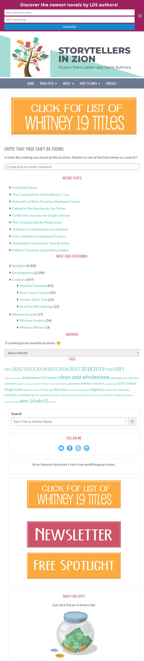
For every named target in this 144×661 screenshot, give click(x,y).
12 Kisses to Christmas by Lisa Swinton (40, 229)
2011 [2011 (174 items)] (8, 369)
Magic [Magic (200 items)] (9, 389)
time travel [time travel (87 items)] (82, 395)
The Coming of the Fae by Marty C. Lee (40, 194)
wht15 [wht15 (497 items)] (42, 401)
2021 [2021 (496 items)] (119, 369)
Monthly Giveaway (33, 286)
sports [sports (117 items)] (35, 395)
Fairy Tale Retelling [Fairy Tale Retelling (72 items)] (59, 383)
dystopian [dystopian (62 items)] (30, 384)
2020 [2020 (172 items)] (109, 369)
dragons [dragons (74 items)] (20, 383)
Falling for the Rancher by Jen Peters (39, 208)
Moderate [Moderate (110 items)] (46, 389)
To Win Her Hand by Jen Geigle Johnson (41, 215)
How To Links (90, 83)
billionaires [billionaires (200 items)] (31, 378)
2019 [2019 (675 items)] (99, 369)
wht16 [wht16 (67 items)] (52, 402)
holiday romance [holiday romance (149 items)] (92, 383)
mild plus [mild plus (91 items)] (27, 389)
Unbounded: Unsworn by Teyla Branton (40, 243)
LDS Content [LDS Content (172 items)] (126, 383)
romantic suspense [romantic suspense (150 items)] (17, 395)
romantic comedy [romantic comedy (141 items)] (117, 389)
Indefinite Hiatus (24, 187)
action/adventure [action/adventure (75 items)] (13, 378)
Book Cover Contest (34, 292)
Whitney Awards (24, 314)
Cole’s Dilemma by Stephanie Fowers (39, 236)
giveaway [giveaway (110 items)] (74, 383)
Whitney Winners (32, 327)
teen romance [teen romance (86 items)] (68, 395)
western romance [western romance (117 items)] (113, 395)
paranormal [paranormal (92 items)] (82, 389)
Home (30, 83)
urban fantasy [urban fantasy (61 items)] (95, 395)
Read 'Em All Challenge (36, 306)
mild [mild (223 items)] (18, 389)
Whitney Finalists (32, 320)
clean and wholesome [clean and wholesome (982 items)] (83, 377)
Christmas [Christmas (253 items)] (49, 377)
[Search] (132, 421)
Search (16, 414)
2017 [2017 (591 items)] (75, 369)
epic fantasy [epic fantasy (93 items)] (42, 383)
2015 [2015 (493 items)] (52, 369)
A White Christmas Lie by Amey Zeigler (40, 250)
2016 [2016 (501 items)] (63, 369)
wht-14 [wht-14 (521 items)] (27, 401)
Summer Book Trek (33, 299)
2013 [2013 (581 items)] (29, 369)
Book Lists (48, 83)
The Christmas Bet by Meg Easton (37, 222)
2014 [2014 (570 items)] (41, 369)
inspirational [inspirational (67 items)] (111, 384)
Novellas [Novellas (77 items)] (71, 390)
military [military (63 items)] (36, 390)
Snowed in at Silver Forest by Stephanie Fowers (46, 201)
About (68, 83)
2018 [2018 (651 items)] (86, 369)
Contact (111, 83)
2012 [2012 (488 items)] (18, 369)
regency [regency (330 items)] (96, 389)
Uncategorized (23, 273)
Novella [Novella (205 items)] (60, 389)
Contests (19, 280)
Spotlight (18, 266)
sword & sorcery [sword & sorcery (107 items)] (50, 395)
